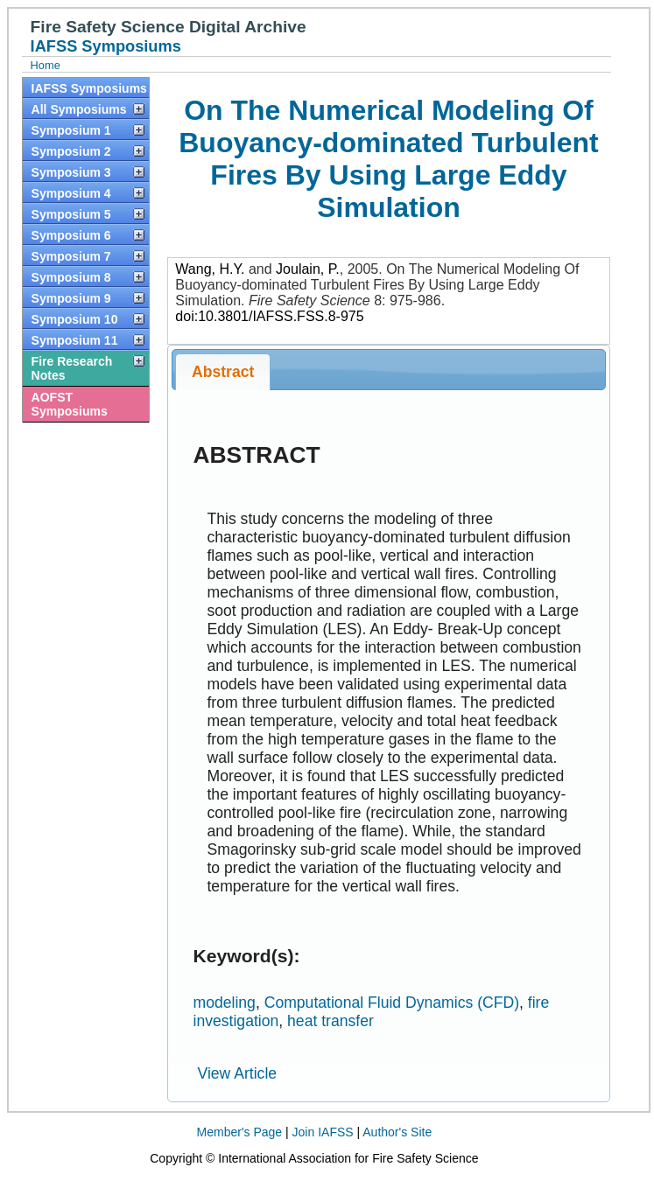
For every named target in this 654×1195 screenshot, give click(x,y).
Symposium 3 (71, 172)
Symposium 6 (71, 235)
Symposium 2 (71, 151)
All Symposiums (79, 109)
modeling (224, 1002)
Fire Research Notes (72, 368)
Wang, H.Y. (209, 269)
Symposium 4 (71, 193)
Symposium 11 (75, 340)
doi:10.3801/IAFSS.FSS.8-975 (269, 316)
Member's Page (240, 1132)
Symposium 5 (71, 214)
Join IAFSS (323, 1132)
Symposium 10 (75, 319)
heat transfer (330, 1021)
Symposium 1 (71, 130)
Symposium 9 (71, 298)
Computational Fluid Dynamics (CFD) (391, 1002)
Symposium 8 (71, 277)
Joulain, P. (308, 269)
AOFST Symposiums (70, 404)
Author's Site (397, 1132)
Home (45, 65)
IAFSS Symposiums (89, 88)
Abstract (223, 372)
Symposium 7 (71, 256)
